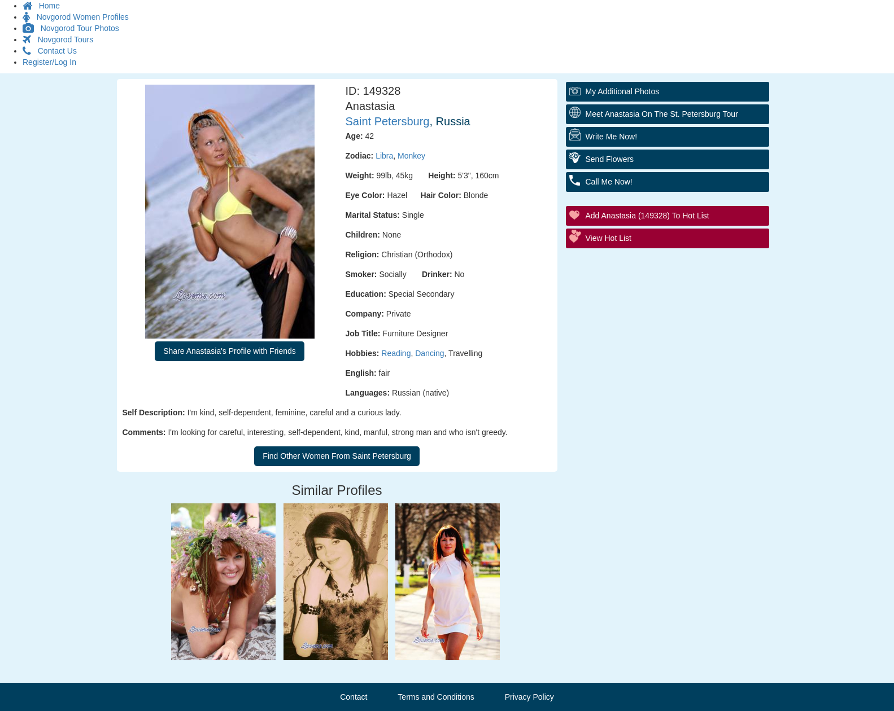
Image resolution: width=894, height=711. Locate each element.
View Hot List (608, 238)
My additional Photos (623, 91)
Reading (396, 353)
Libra (384, 155)
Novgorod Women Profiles (76, 16)
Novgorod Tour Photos (71, 28)
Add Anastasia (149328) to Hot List (647, 215)
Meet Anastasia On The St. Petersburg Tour (662, 113)
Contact (353, 696)
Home (41, 5)
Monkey (411, 155)
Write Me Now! (612, 136)
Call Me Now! (609, 181)
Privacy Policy (529, 696)
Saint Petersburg (388, 121)
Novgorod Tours (58, 39)
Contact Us (50, 50)
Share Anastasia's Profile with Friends (229, 351)
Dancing (429, 353)
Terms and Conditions (436, 696)
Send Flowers (610, 159)
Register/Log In (49, 62)
